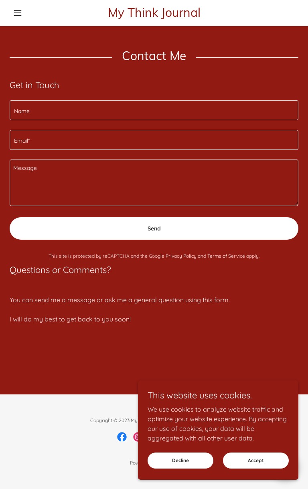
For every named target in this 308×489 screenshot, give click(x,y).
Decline (180, 460)
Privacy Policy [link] (181, 256)
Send (154, 228)
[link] (154, 14)
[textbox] (154, 110)
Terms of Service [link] (226, 256)
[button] (31, 13)
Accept (256, 460)
